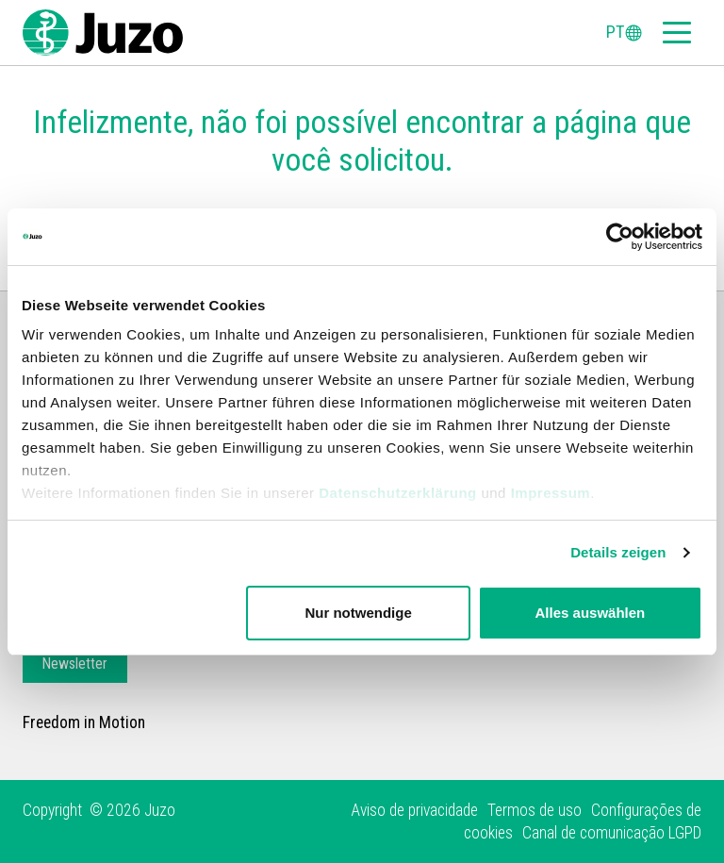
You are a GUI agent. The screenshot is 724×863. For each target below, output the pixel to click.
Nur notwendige (357, 613)
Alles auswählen (590, 613)
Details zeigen (618, 552)
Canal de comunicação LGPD (611, 832)
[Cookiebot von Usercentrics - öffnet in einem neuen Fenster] (619, 237)
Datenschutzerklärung (398, 493)
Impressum (551, 493)
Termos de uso (534, 810)
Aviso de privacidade (414, 810)
